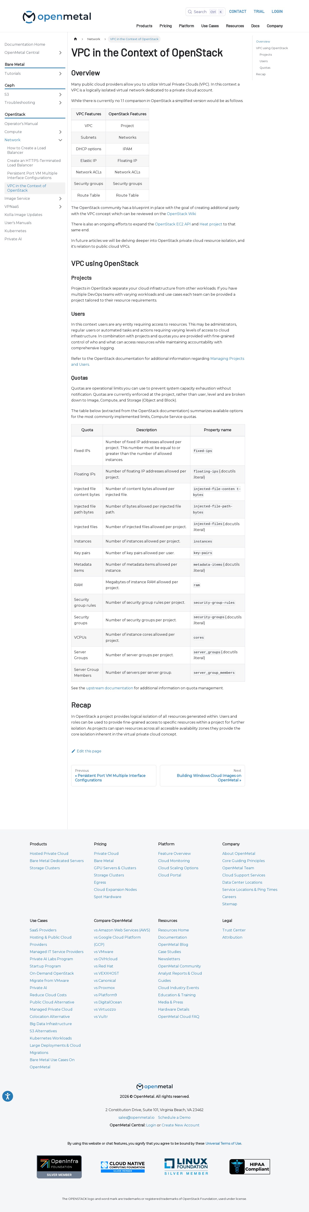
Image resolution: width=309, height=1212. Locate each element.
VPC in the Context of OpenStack (26, 188)
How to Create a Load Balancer (26, 150)
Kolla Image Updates (23, 215)
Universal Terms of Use (223, 1144)
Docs (255, 25)
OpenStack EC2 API (173, 224)
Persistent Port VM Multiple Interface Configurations (32, 175)
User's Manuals (18, 223)
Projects (266, 54)
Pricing (165, 25)
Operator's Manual (21, 124)
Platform (186, 25)
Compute (13, 132)
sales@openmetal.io (136, 1117)
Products (144, 25)
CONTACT (237, 11)
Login (151, 1125)
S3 (7, 94)
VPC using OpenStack (272, 48)
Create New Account (181, 1125)
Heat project (211, 224)
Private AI (13, 239)
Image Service (17, 198)
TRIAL (259, 11)
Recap (261, 74)
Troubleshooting (20, 102)
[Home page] (75, 39)
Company (275, 25)
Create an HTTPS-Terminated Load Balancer (34, 163)
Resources (235, 25)
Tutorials (12, 73)
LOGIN (277, 11)
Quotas (265, 67)
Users (264, 61)
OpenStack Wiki (181, 214)
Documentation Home (25, 44)
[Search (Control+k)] (205, 11)
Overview (263, 41)
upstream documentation (109, 688)
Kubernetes (15, 231)
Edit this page (86, 751)
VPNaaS (12, 206)
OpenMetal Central (22, 52)
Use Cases (210, 25)
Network (12, 140)
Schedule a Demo (174, 1117)
